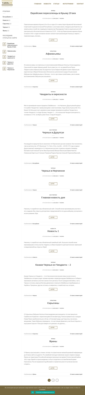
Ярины (5, 30)
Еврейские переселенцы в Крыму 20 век (12, 45)
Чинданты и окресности (11, 57)
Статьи (56, 4)
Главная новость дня (53, 197)
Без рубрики (7, 17)
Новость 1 (53, 231)
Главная (37, 4)
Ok (32, 392)
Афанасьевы (11, 51)
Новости (47, 4)
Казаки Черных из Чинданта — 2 (53, 264)
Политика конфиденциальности (45, 392)
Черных (5, 27)
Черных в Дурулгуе (10, 63)
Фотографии (69, 4)
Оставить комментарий (76, 46)
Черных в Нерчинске (10, 68)
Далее (53, 40)
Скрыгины (6, 23)
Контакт (80, 4)
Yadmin (62, 18)
